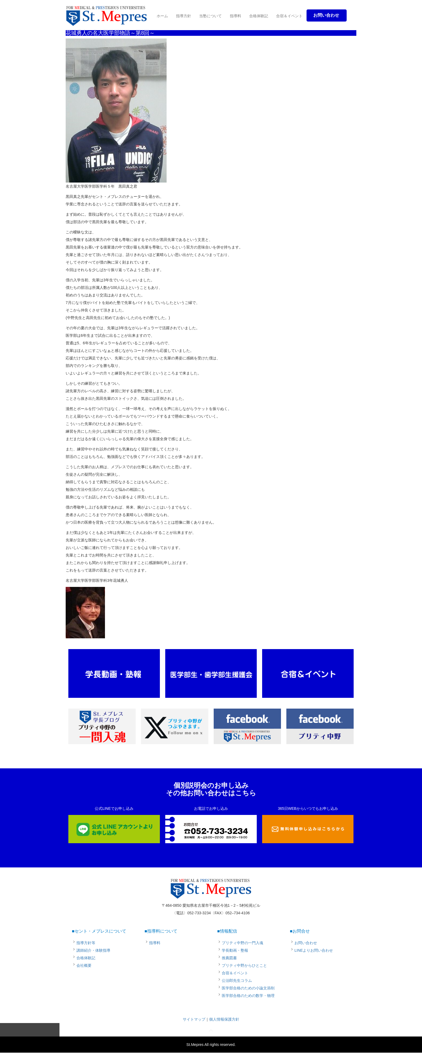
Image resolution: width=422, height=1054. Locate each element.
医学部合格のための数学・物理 (248, 995)
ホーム (162, 16)
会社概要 (84, 965)
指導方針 (183, 16)
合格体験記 (258, 16)
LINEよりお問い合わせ (313, 950)
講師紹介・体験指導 (93, 950)
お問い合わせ (305, 943)
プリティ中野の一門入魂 (242, 943)
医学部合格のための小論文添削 (248, 988)
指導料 (235, 16)
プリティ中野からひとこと (244, 965)
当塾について (210, 16)
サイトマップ (194, 1019)
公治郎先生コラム (237, 980)
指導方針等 (85, 943)
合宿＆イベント (289, 16)
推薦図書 (229, 958)
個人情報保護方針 (224, 1019)
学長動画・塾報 (235, 950)
